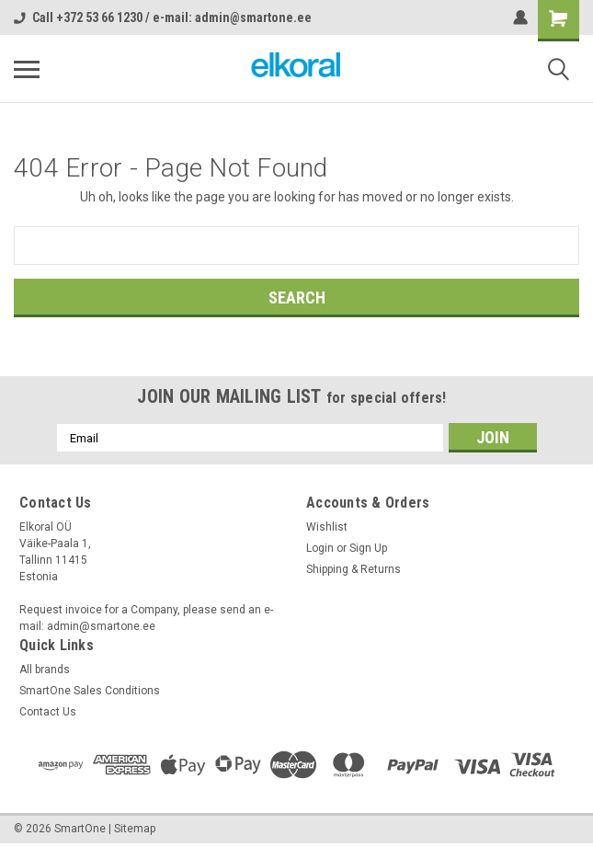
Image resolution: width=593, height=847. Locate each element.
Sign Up (368, 548)
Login (320, 548)
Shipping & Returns (353, 569)
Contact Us (47, 711)
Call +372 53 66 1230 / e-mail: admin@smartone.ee (163, 17)
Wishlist (327, 527)
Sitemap (134, 828)
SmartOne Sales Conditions (89, 690)
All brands (44, 669)
